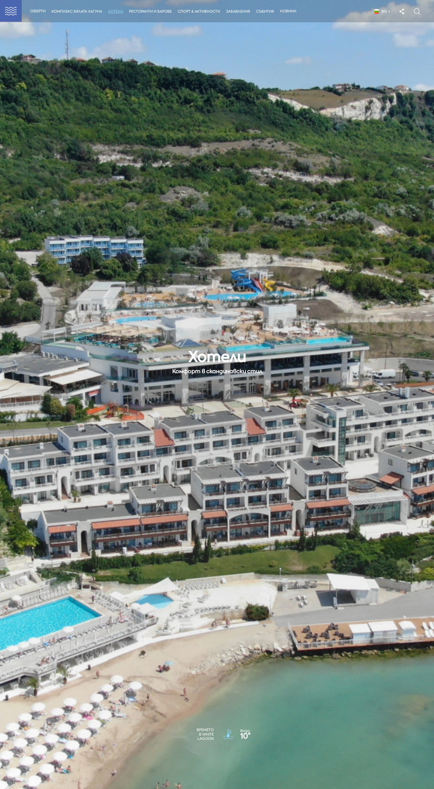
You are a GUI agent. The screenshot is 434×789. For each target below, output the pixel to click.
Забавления (240, 11)
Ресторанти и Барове (151, 11)
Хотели (116, 11)
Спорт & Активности (200, 11)
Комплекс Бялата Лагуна (77, 11)
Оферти (38, 11)
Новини (290, 11)
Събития (267, 11)
